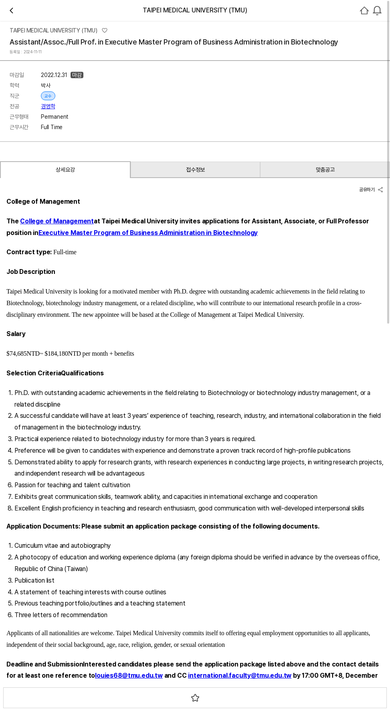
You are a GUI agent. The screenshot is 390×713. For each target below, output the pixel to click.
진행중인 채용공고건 (345, 262)
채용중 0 (181, 118)
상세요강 (53, 334)
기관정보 (304, 262)
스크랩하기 (212, 301)
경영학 (184, 208)
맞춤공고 (165, 334)
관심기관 (152, 118)
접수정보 (109, 334)
